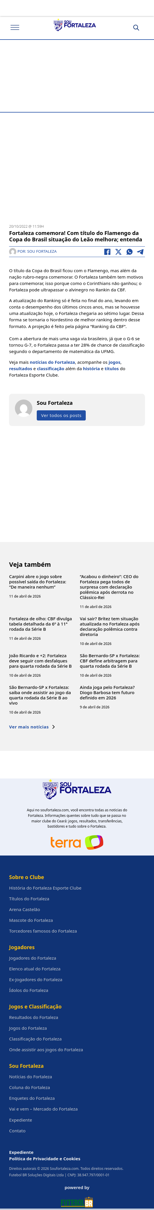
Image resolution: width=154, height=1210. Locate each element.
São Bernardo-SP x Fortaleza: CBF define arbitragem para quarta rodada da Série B (110, 661)
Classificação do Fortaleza (35, 1039)
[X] (118, 251)
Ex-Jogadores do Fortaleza (35, 979)
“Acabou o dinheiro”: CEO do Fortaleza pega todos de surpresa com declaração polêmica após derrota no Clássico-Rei (109, 586)
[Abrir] (14, 27)
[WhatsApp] (129, 251)
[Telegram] (140, 251)
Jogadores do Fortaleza (32, 958)
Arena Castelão (24, 909)
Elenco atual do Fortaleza (34, 969)
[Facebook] (107, 251)
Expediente (20, 1120)
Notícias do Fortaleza (30, 1076)
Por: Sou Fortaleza (33, 251)
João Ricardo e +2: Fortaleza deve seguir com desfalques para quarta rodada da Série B (40, 661)
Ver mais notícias (32, 727)
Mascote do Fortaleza (31, 920)
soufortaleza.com (54, 810)
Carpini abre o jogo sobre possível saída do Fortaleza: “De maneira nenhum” (37, 581)
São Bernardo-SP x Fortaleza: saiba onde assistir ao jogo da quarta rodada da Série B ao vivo (40, 695)
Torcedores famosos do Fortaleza (43, 931)
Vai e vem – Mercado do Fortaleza (43, 1109)
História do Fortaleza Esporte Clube (45, 888)
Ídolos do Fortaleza (28, 990)
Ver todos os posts (61, 415)
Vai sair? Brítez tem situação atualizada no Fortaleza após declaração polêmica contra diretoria (110, 626)
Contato (17, 1131)
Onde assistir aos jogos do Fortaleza (46, 1049)
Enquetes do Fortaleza (32, 1098)
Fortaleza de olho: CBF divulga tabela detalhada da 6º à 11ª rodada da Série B (40, 624)
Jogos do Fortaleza (28, 1028)
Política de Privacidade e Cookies (44, 1158)
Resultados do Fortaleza (33, 1017)
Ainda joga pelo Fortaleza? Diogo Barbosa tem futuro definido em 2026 (107, 692)
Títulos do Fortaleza (29, 898)
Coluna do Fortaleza (29, 1087)
